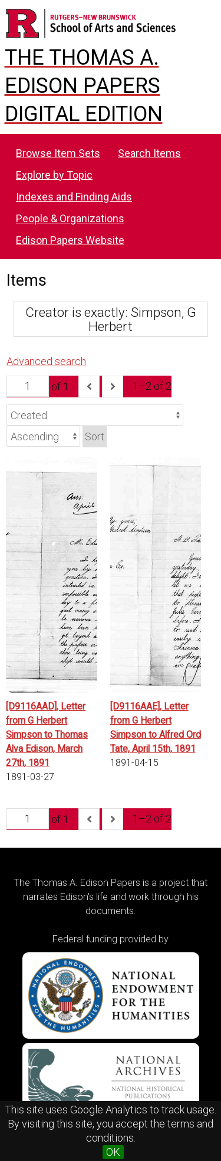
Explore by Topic (54, 175)
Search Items (149, 153)
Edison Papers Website (70, 240)
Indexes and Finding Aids (74, 196)
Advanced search (46, 361)
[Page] (27, 386)
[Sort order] (43, 436)
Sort (94, 436)
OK (113, 1152)
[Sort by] (94, 415)
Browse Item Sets (58, 153)
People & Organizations (70, 218)
